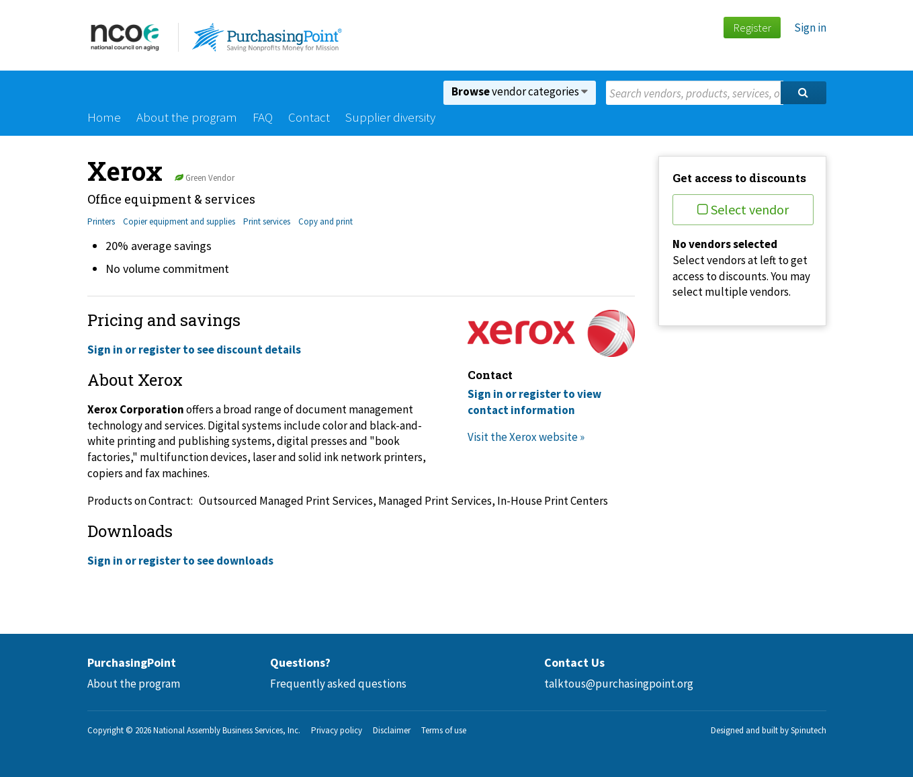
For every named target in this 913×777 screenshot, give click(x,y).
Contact (309, 117)
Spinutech (808, 730)
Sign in (810, 27)
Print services (266, 221)
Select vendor (743, 209)
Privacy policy (336, 730)
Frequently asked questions (338, 683)
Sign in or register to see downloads (180, 560)
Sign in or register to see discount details (194, 349)
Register (752, 27)
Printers (101, 221)
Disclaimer (391, 730)
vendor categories (519, 91)
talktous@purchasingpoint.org (618, 683)
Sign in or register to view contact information (534, 401)
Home (104, 117)
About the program (186, 117)
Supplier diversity (390, 117)
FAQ (263, 117)
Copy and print (325, 221)
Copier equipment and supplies (179, 221)
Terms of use (443, 730)
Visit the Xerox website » (526, 437)
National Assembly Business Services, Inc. (226, 730)
